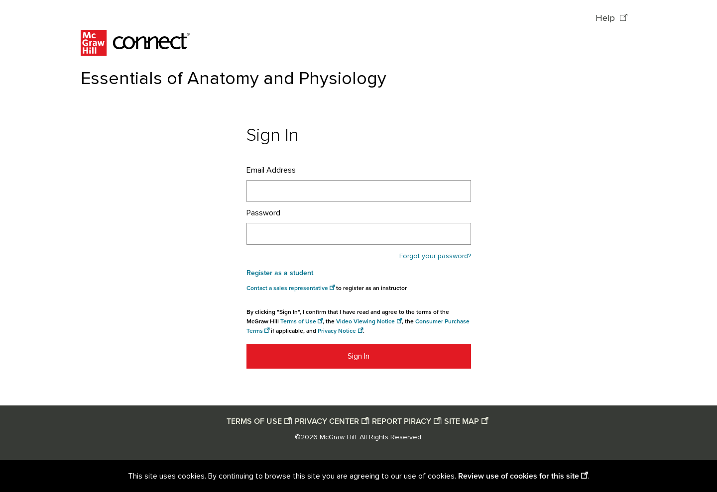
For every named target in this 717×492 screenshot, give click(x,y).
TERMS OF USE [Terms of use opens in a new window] (254, 421)
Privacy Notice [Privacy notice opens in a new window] (337, 331)
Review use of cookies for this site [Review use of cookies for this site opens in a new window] (518, 476)
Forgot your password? (435, 256)
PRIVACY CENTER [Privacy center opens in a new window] (327, 421)
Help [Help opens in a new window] (606, 18)
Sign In (358, 356)
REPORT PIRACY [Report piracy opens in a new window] (401, 421)
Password (263, 213)
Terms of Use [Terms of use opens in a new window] (298, 321)
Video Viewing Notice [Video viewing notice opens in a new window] (365, 321)
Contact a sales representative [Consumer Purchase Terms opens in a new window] (287, 288)
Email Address (271, 170)
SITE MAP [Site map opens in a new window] (461, 421)
